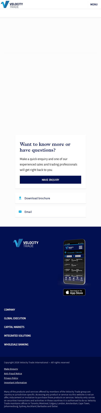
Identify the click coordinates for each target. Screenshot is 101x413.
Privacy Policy (11, 378)
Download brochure (37, 198)
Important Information (15, 382)
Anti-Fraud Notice (13, 373)
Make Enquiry (11, 368)
